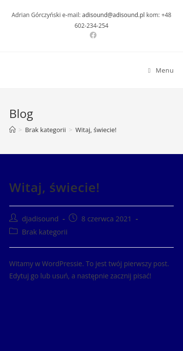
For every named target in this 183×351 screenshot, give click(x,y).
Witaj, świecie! (96, 129)
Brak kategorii (45, 231)
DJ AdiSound (43, 70)
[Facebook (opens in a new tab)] (92, 35)
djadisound (40, 218)
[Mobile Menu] (161, 70)
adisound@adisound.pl (113, 15)
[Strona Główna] (12, 129)
